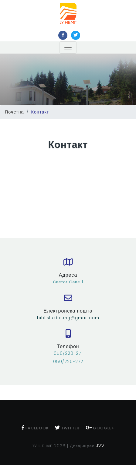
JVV (100, 446)
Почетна (14, 112)
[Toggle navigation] (67, 47)
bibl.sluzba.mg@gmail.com (68, 318)
